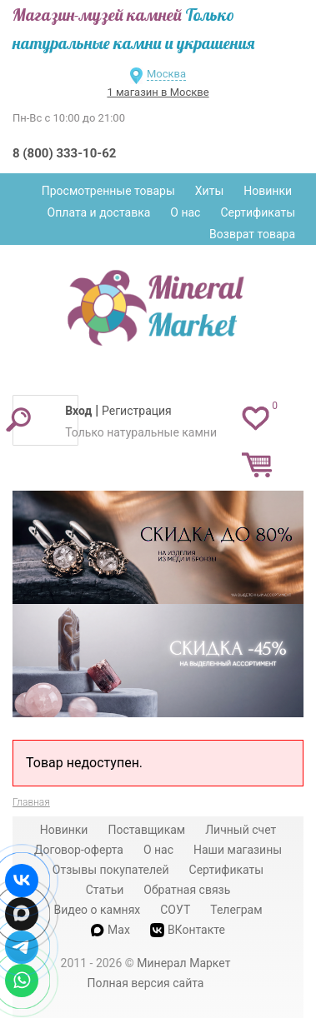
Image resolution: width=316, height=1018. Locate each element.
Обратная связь (186, 889)
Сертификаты (257, 212)
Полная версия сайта (146, 983)
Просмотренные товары (108, 190)
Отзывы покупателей (111, 869)
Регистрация (137, 410)
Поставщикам (146, 829)
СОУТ (175, 909)
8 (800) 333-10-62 (64, 153)
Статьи (105, 889)
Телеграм (236, 909)
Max (110, 929)
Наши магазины (237, 849)
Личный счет (240, 829)
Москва (166, 73)
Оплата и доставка (99, 212)
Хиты (209, 190)
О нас (185, 212)
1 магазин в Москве (157, 92)
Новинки (267, 190)
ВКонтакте (187, 930)
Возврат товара (252, 234)
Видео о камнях (96, 909)
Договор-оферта (78, 849)
